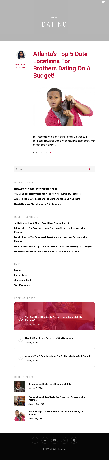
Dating (24, 67)
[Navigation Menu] (103, 1)
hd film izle (19, 228)
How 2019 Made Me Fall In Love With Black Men (38, 204)
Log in (17, 270)
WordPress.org (22, 285)
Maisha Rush (20, 237)
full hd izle (19, 223)
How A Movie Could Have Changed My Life (35, 189)
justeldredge (20, 64)
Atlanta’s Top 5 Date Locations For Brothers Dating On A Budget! (62, 64)
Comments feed (22, 280)
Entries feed (20, 275)
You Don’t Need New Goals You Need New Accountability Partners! (47, 194)
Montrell (18, 246)
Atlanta (18, 67)
